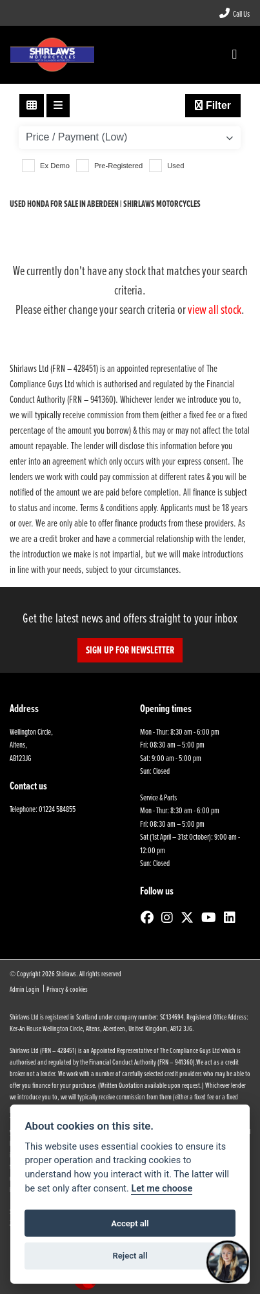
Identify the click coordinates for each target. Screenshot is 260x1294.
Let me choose (161, 1188)
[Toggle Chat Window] (227, 1261)
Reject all (129, 1255)
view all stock (214, 309)
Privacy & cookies (67, 988)
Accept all (129, 1223)
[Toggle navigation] (234, 54)
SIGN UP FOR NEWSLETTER (130, 649)
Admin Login (24, 988)
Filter (213, 105)
